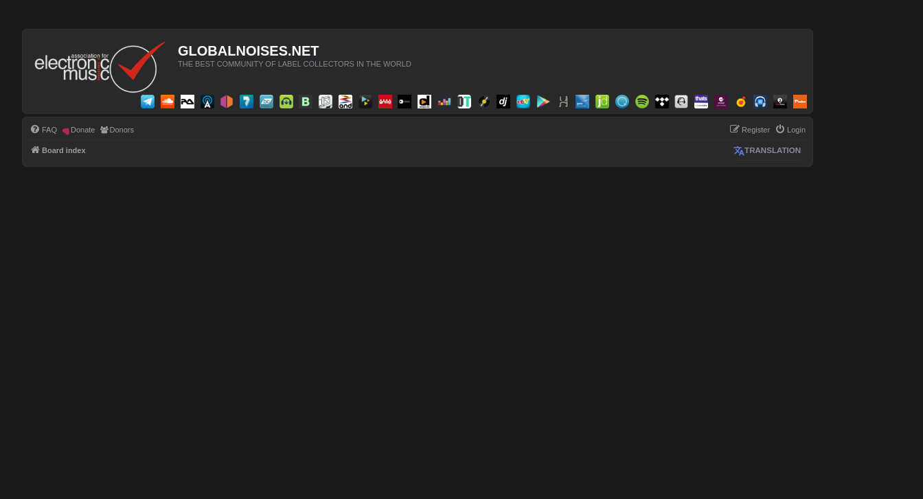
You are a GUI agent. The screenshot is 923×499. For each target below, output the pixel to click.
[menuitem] (43, 129)
